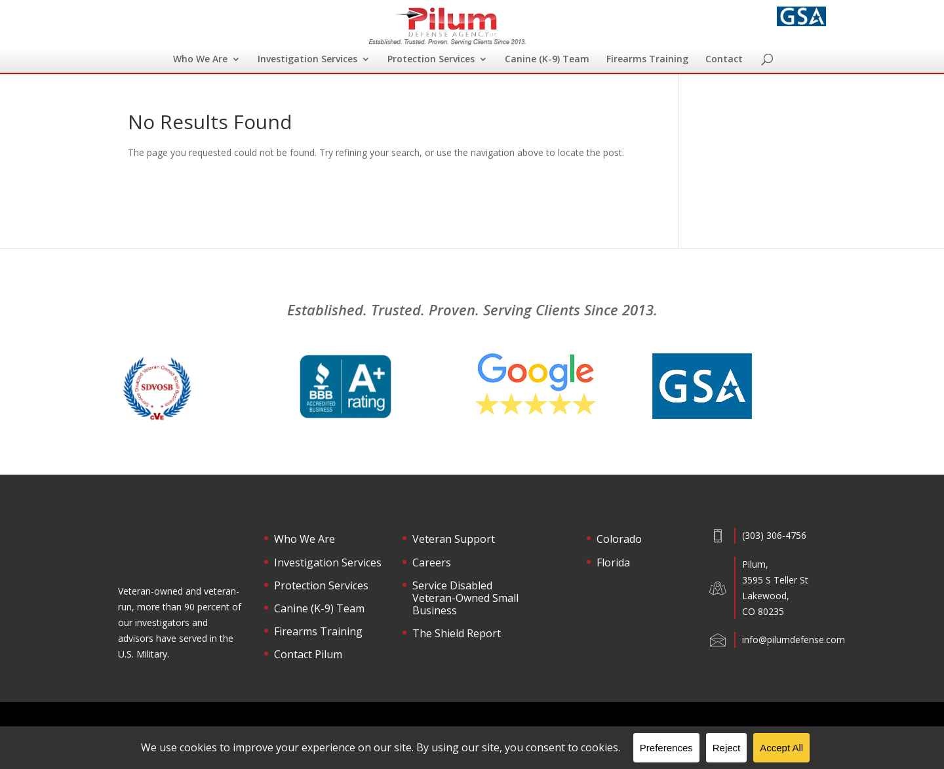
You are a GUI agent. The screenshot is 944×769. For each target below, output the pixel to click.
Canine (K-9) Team (547, 59)
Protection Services (431, 59)
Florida (613, 563)
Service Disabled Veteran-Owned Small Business (465, 599)
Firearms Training (647, 59)
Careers (431, 563)
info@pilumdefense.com (793, 639)
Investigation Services (307, 59)
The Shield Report (456, 634)
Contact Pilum (308, 654)
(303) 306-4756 (774, 535)
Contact (724, 59)
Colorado (619, 539)
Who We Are (200, 59)
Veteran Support (453, 539)
